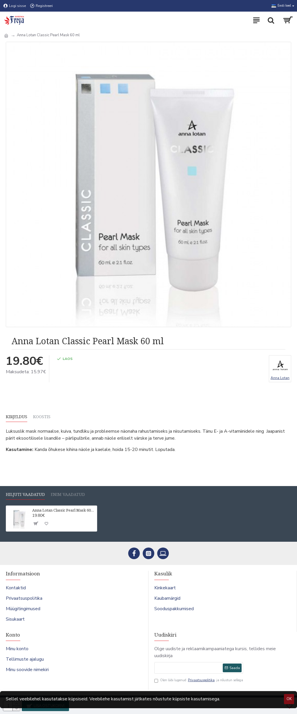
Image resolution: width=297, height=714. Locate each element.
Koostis (41, 416)
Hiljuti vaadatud (25, 494)
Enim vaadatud (68, 494)
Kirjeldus (16, 416)
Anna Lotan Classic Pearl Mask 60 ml (63, 510)
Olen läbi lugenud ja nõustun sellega (198, 680)
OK (289, 699)
